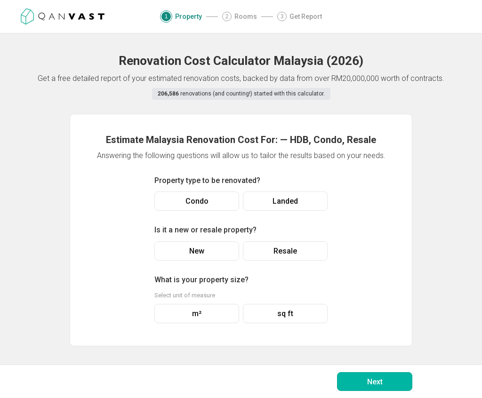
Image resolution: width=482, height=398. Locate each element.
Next (375, 381)
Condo (197, 201)
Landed (285, 201)
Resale (285, 251)
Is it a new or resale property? (205, 229)
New (196, 251)
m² (196, 313)
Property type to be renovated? (207, 180)
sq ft (285, 313)
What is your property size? (201, 279)
